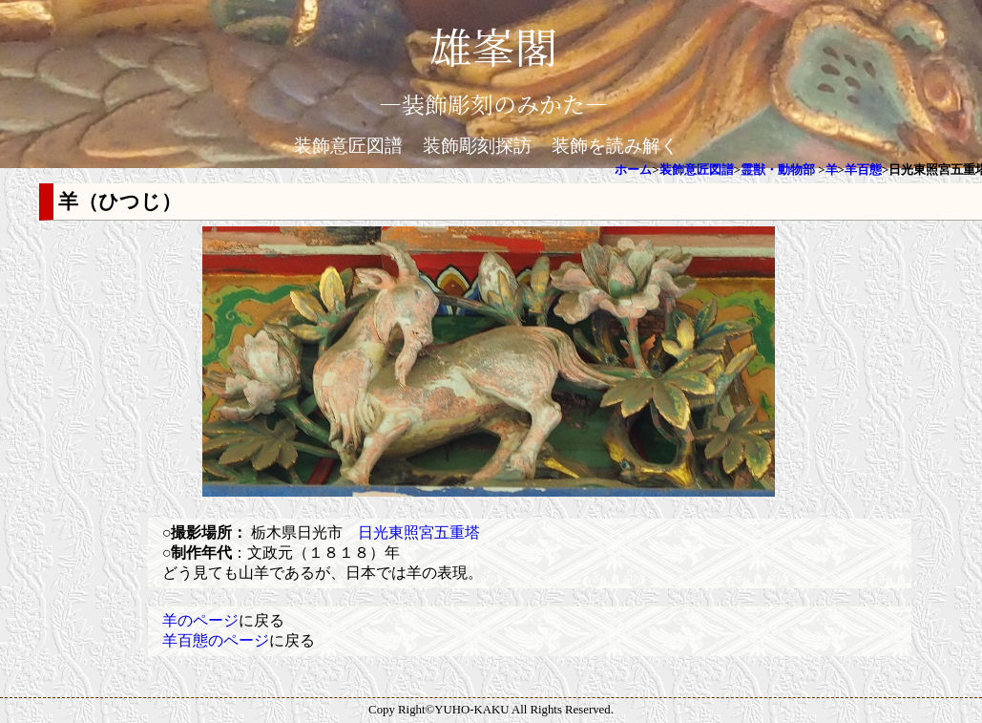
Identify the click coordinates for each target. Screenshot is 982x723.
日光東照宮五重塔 (419, 532)
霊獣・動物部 (778, 170)
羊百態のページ (215, 640)
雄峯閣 (493, 45)
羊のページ (200, 620)
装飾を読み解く (615, 146)
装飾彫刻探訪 (477, 146)
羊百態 (863, 170)
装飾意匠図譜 (348, 146)
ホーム (633, 170)
